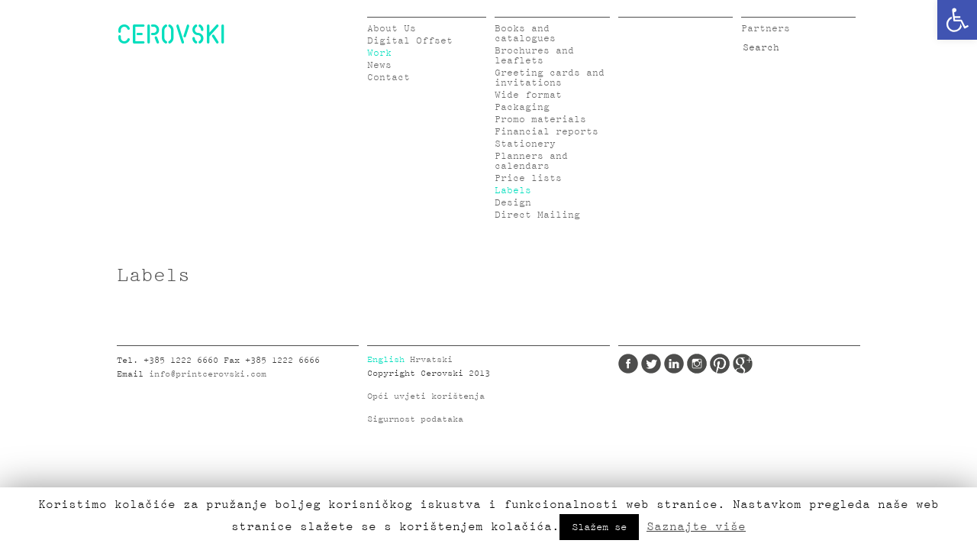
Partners (765, 29)
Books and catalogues (525, 34)
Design (513, 203)
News (379, 65)
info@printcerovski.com (207, 374)
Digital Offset (410, 41)
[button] (957, 20)
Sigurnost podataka (415, 419)
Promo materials (540, 120)
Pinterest (720, 364)
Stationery (525, 144)
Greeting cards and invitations (550, 78)
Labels (513, 191)
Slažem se (599, 527)
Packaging (522, 107)
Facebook (628, 364)
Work (379, 53)
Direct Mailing (537, 215)
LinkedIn (674, 364)
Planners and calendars (531, 161)
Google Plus (743, 364)
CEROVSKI (171, 33)
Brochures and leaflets (534, 56)
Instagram (697, 364)
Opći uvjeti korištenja (426, 396)
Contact (388, 77)
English (386, 359)
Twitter (651, 364)
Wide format (528, 95)
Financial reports (546, 132)
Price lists (528, 178)
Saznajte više (696, 526)
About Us (391, 29)
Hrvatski (431, 359)
